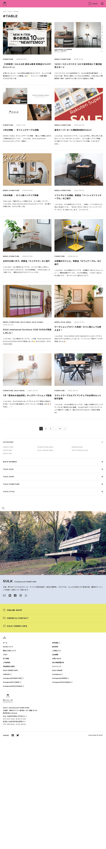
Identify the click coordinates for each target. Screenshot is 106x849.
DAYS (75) (7, 453)
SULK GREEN (57, 670)
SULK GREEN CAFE (10, 670)
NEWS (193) (8, 447)
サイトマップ (56, 666)
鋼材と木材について (9, 651)
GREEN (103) (77, 447)
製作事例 (55, 647)
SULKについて (8, 647)
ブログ (5, 655)
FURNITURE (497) (45, 447)
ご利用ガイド (56, 651)
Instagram (57, 674)
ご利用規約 (6, 662)
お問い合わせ (56, 658)
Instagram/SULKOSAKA (13, 686)
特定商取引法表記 (9, 666)
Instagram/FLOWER (12, 682)
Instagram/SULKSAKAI (62, 682)
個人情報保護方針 (58, 662)
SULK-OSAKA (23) (80, 450)
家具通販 (56, 643)
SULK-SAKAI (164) (45, 450)
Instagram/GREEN (60, 678)
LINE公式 (7, 674)
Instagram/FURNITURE (13, 678)
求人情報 (6, 658)
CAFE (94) (7, 450)
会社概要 (55, 655)
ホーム (5, 643)
